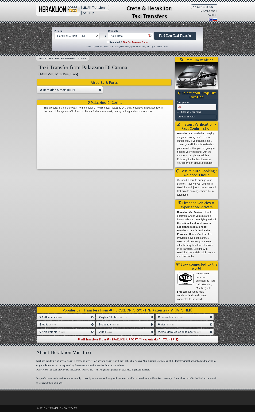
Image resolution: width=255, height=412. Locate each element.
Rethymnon (67, 317)
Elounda (126, 324)
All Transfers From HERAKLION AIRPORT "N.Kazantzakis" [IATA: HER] (128, 339)
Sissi (185, 324)
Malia (67, 324)
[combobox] (77, 36)
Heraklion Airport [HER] (70, 90)
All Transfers (94, 8)
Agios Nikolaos (126, 317)
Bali (126, 332)
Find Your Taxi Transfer (175, 35)
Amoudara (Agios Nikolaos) (185, 332)
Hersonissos (185, 317)
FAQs (88, 13)
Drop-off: (113, 31)
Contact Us (203, 7)
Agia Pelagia (67, 332)
